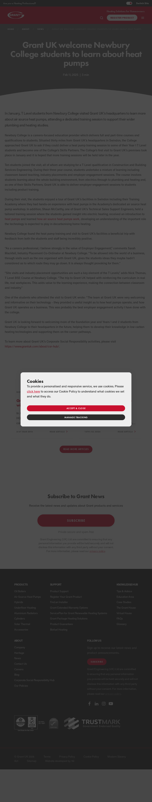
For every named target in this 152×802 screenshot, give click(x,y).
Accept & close (76, 408)
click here (33, 391)
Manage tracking (76, 417)
